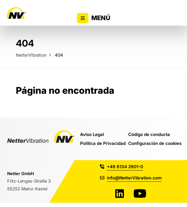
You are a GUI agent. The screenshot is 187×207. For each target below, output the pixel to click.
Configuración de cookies (155, 143)
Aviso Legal (92, 134)
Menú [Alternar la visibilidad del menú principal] (93, 18)
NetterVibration (31, 54)
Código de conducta (149, 134)
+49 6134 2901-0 (121, 166)
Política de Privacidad (103, 143)
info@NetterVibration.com (130, 177)
